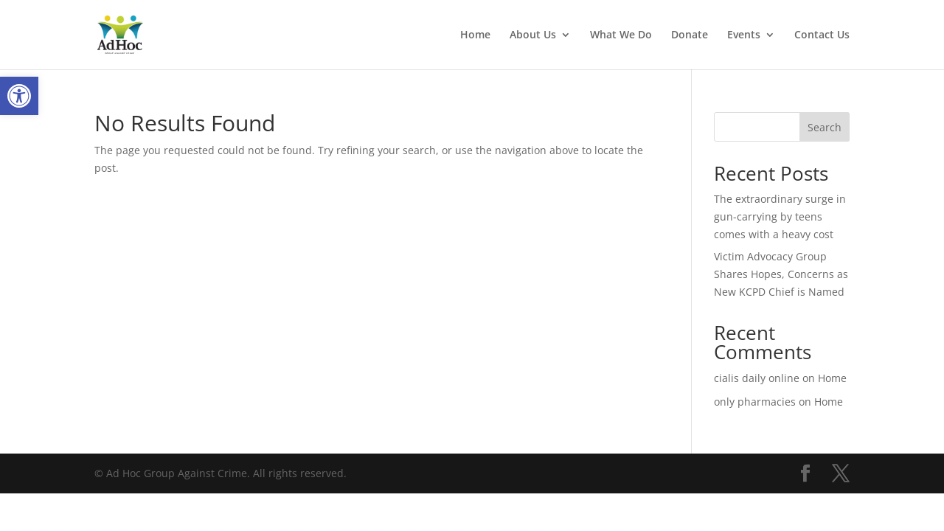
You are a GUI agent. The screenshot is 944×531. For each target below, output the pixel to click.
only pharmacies (755, 402)
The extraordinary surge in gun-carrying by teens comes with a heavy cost (780, 216)
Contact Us (822, 35)
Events (743, 35)
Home (475, 35)
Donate (689, 35)
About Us (533, 35)
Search (824, 127)
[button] (19, 96)
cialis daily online (756, 378)
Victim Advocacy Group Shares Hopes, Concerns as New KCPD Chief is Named (781, 274)
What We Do (621, 35)
